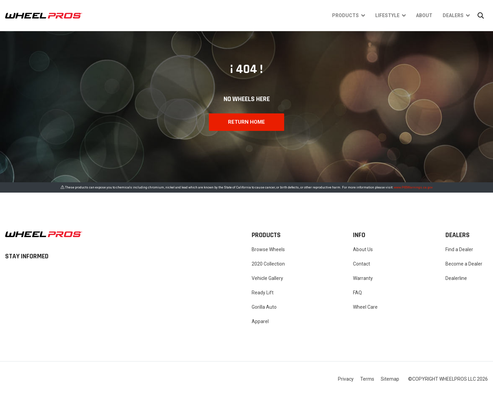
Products (345, 15)
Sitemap (390, 379)
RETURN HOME (246, 122)
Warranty (363, 278)
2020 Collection (268, 264)
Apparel (260, 321)
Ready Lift (263, 292)
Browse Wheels (268, 249)
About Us (363, 249)
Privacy (346, 379)
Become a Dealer (463, 264)
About (424, 15)
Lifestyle (387, 15)
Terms (367, 379)
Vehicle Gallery (267, 278)
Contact (361, 264)
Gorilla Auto (264, 307)
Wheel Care (365, 307)
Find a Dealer (459, 249)
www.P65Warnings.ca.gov (413, 187)
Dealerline (456, 278)
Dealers (453, 15)
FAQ (357, 292)
